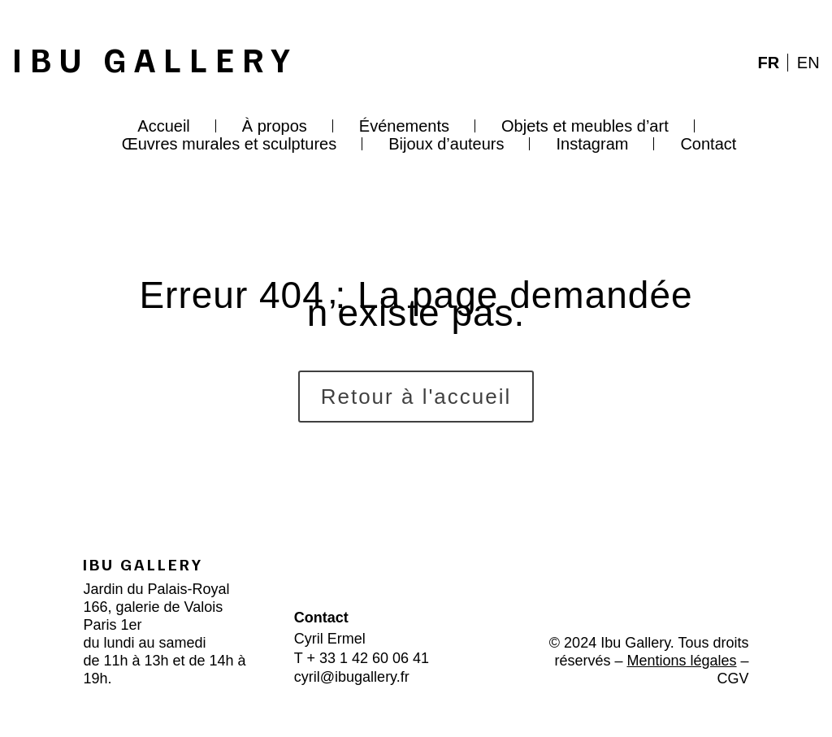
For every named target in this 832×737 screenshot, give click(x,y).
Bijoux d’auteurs (446, 144)
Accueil (163, 126)
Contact (708, 144)
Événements (404, 126)
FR (769, 63)
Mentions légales (681, 660)
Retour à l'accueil (416, 396)
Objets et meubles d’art (585, 126)
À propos (274, 126)
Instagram (592, 144)
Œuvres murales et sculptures (229, 144)
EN (808, 63)
